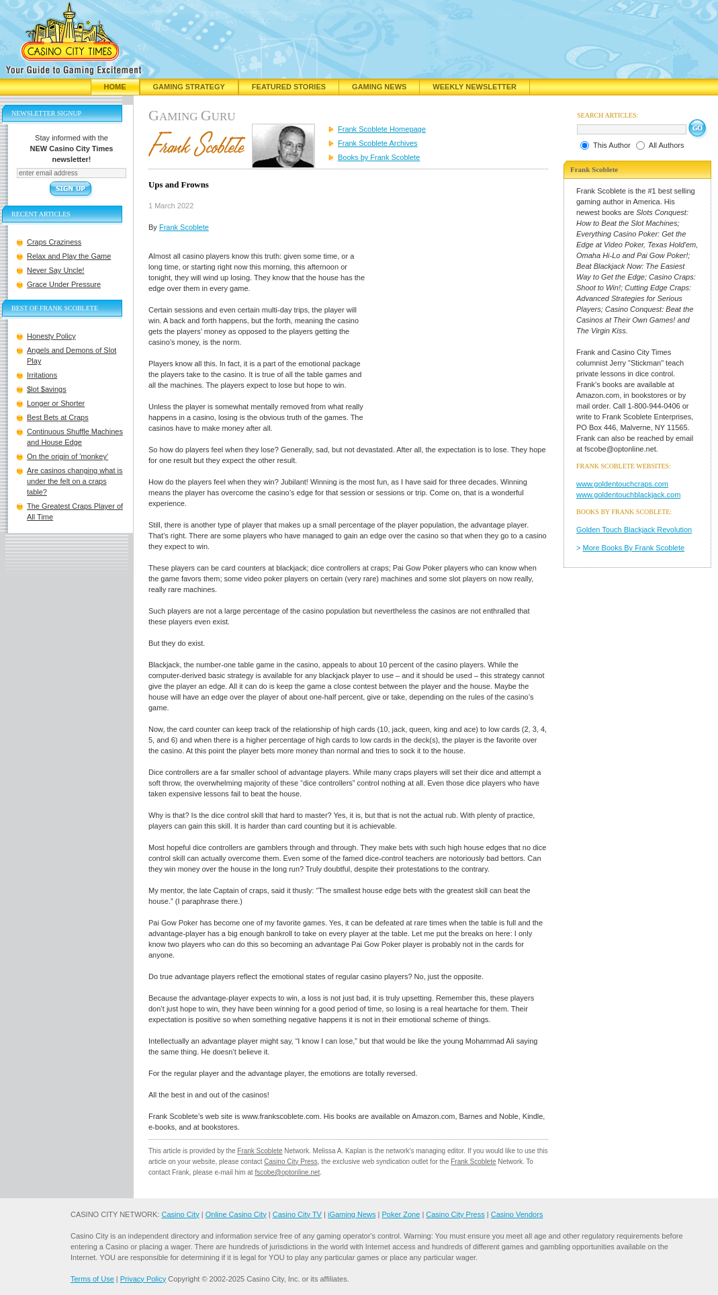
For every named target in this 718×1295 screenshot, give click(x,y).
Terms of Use (92, 1279)
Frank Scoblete (184, 227)
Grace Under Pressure (64, 284)
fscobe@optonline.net (287, 1172)
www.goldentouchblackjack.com (628, 495)
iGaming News (352, 1214)
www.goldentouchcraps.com (622, 484)
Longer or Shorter (56, 403)
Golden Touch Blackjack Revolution (634, 530)
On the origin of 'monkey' (67, 456)
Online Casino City (236, 1214)
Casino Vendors (517, 1214)
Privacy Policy (143, 1279)
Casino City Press (290, 1161)
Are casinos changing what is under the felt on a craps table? (74, 481)
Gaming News (379, 87)
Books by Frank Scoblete (379, 157)
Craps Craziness (54, 242)
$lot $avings (46, 389)
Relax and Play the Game (69, 256)
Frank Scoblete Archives (378, 143)
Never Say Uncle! (56, 270)
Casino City (180, 1214)
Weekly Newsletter (475, 87)
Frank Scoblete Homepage (382, 129)
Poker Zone (401, 1214)
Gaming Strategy (189, 87)
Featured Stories (289, 87)
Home (115, 87)
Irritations (42, 375)
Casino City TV (297, 1214)
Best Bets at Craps (58, 417)
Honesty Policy (51, 336)
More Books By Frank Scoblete (634, 548)
